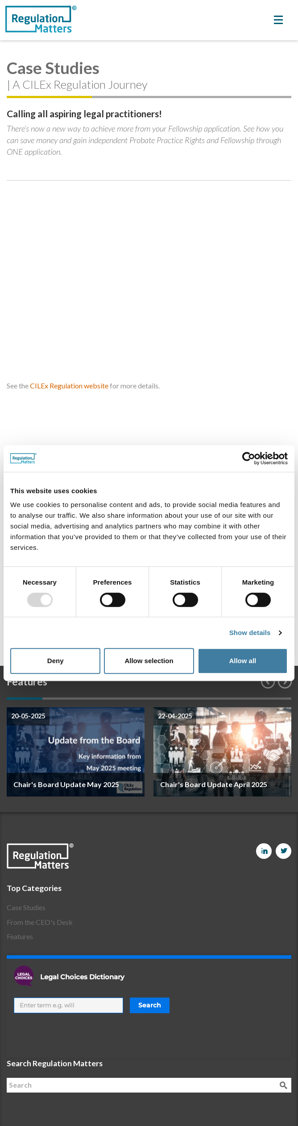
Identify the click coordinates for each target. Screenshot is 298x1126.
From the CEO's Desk (40, 922)
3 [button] (96, 698)
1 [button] (24, 698)
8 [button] (273, 698)
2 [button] (60, 698)
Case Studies (26, 907)
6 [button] (202, 698)
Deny (55, 660)
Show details (250, 632)
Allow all (242, 660)
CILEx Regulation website (69, 385)
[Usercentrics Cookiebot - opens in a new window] (249, 458)
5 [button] (167, 698)
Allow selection (148, 660)
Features (20, 936)
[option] (76, 751)
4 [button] (131, 698)
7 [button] (238, 698)
